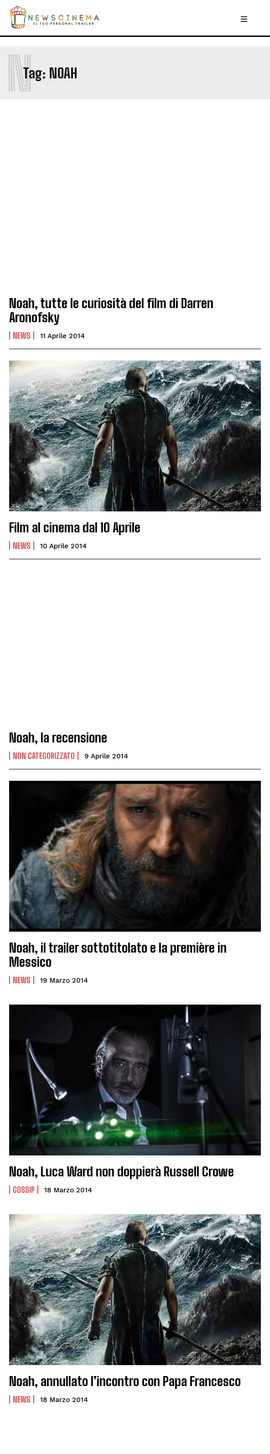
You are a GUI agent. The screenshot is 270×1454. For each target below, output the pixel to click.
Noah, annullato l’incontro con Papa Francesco (125, 1381)
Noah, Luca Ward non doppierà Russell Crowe (121, 1171)
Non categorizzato (44, 756)
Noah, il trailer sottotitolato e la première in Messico (118, 954)
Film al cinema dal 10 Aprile (74, 527)
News (22, 335)
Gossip (24, 1190)
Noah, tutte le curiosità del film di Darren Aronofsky (111, 310)
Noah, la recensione (58, 737)
